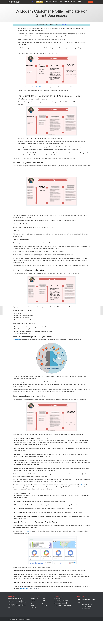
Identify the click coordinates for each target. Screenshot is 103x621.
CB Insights (16, 339)
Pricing (32, 602)
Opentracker (27, 531)
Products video (34, 598)
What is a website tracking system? (62, 602)
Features (33, 600)
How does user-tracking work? (61, 600)
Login (43, 598)
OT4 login (44, 605)
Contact (44, 600)
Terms (43, 602)
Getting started (57, 598)
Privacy (44, 603)
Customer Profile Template (33, 87)
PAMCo (82, 485)
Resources (33, 603)
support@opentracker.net (88, 599)
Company (33, 607)
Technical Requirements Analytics (62, 603)
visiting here (62, 24)
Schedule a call (24, 588)
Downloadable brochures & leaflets (63, 605)
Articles (33, 605)
